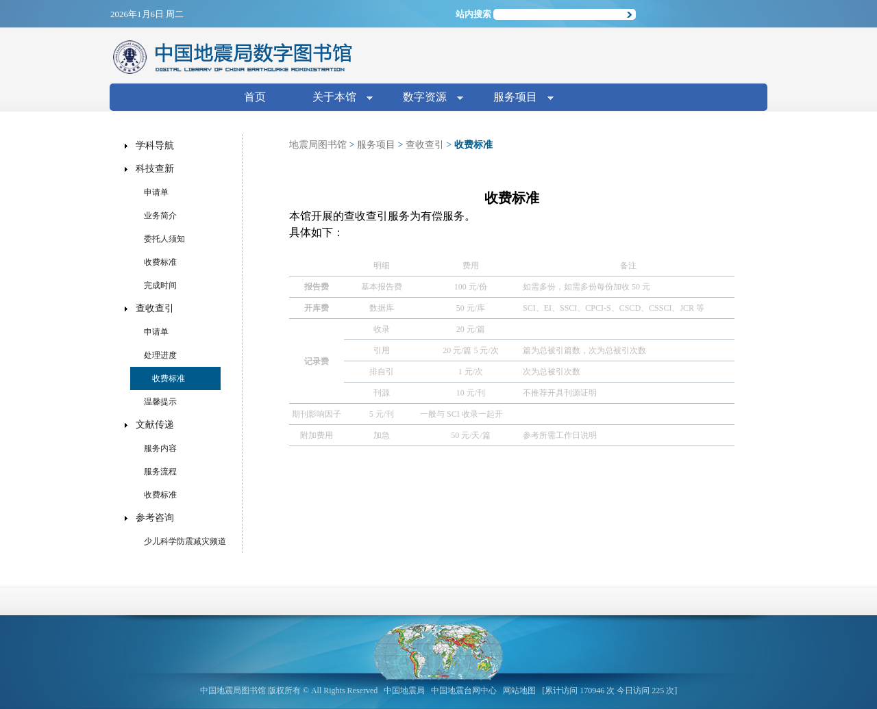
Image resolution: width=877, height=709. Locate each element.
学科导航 (155, 145)
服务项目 (518, 98)
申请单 (156, 192)
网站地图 (519, 690)
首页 (255, 97)
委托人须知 (164, 239)
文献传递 (155, 425)
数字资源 (427, 98)
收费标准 (160, 262)
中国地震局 (404, 690)
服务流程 (160, 471)
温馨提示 (160, 402)
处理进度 (160, 355)
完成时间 (160, 285)
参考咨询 (155, 518)
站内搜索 (473, 14)
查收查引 (425, 145)
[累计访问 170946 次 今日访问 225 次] (609, 690)
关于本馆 (337, 98)
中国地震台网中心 (464, 690)
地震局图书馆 (318, 145)
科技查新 (155, 169)
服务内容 (160, 448)
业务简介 (160, 215)
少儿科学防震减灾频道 (185, 541)
